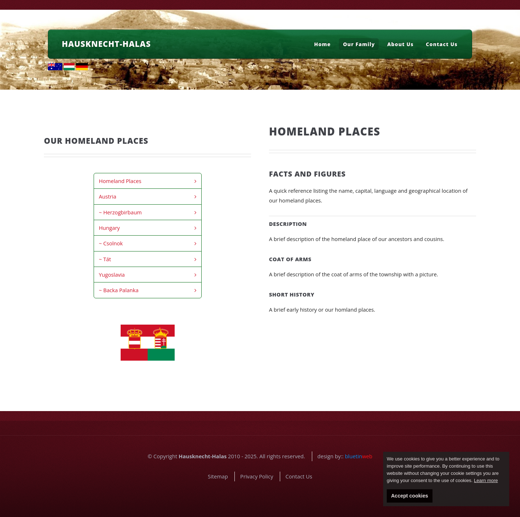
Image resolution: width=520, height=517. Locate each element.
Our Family (359, 44)
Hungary (109, 227)
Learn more (486, 480)
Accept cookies (409, 496)
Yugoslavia (112, 274)
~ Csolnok (111, 243)
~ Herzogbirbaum (120, 212)
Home (322, 44)
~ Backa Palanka (119, 290)
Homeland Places (120, 180)
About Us (400, 44)
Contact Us (442, 44)
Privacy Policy (256, 476)
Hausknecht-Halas (106, 43)
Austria (107, 196)
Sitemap (218, 476)
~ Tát (105, 259)
